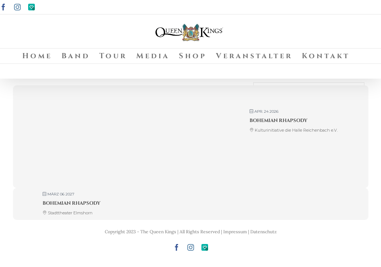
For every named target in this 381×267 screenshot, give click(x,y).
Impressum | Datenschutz (250, 231)
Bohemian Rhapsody (278, 120)
